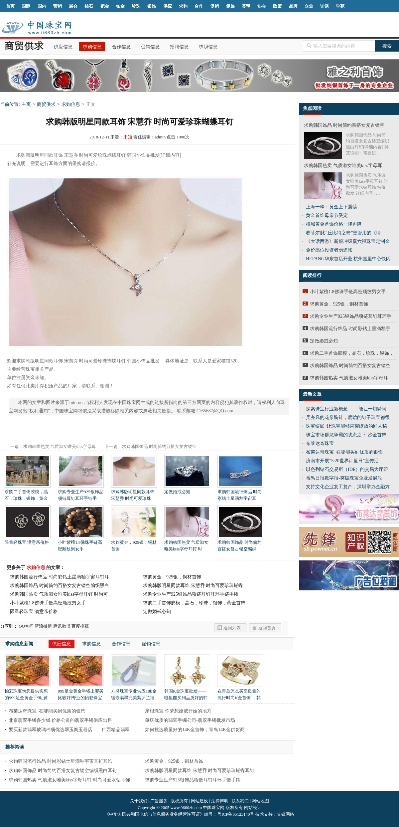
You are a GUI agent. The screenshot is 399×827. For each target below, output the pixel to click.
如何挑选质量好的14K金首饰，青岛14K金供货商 (195, 729)
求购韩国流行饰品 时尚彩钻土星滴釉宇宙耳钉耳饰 (60, 761)
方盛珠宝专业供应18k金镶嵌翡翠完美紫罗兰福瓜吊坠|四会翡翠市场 (134, 695)
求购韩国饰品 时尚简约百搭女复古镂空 (350, 365)
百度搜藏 (80, 626)
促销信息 (150, 46)
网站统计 (252, 807)
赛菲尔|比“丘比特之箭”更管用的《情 (343, 232)
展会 (73, 6)
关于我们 (138, 800)
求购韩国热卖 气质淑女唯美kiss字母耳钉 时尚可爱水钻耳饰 (69, 779)
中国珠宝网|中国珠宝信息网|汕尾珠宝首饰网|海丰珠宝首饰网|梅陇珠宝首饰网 (36, 28)
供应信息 (63, 46)
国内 (42, 6)
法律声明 (219, 800)
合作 (199, 6)
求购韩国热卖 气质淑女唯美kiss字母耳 (349, 377)
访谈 (324, 6)
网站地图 (260, 800)
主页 (26, 104)
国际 (26, 6)
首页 (10, 6)
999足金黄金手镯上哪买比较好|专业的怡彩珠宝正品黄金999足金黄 (81, 695)
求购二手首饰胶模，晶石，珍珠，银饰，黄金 (28, 493)
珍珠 (136, 6)
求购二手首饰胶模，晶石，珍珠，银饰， (352, 353)
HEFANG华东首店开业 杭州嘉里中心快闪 (348, 258)
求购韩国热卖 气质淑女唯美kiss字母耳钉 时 (187, 543)
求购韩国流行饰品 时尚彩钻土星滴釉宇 (350, 328)
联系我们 (240, 800)
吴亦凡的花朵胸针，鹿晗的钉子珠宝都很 (348, 417)
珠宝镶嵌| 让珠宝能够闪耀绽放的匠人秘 (346, 426)
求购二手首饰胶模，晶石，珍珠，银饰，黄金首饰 (194, 602)
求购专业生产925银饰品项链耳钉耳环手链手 (81, 493)
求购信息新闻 (19, 643)
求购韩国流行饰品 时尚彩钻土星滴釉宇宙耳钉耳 (59, 576)
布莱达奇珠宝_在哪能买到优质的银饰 (47, 711)
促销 (214, 6)
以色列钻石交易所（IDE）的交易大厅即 (347, 469)
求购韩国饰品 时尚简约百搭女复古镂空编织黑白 (59, 585)
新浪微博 (43, 626)
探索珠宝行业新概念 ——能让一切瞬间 (346, 408)
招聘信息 (179, 46)
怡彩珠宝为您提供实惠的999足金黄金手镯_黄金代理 (28, 695)
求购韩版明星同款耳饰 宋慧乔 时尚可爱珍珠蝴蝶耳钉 (199, 770)
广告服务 (159, 800)
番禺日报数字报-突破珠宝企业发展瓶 (344, 478)
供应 (167, 6)
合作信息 (121, 46)
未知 (127, 136)
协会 (261, 6)
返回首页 (267, 627)
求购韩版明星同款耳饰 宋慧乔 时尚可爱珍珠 (134, 493)
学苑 (340, 6)
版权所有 (179, 800)
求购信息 (92, 46)
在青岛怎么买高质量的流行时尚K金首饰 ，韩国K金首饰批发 (240, 695)
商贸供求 (46, 104)
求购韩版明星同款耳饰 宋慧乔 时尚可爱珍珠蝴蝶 (193, 585)
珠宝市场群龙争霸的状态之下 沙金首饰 (346, 434)
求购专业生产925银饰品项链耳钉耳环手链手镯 (190, 594)
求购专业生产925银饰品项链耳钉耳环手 (350, 316)
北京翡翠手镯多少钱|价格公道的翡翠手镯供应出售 (60, 720)
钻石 (88, 6)
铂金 (120, 6)
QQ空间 (26, 626)
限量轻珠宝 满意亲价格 (28, 540)
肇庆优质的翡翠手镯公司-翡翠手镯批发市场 (190, 720)
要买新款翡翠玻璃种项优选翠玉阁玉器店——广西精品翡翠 (69, 729)
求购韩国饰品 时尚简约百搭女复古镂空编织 (240, 543)
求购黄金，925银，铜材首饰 (134, 543)
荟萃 (246, 6)
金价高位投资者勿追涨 (329, 250)
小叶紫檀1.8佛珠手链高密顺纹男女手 (81, 543)
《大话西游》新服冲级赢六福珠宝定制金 (348, 241)
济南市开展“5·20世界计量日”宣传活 (342, 460)
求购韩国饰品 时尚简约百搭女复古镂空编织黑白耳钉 (63, 770)
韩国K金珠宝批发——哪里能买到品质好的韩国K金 (187, 695)
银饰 (151, 6)
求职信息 (208, 46)
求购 (183, 6)
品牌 (293, 6)
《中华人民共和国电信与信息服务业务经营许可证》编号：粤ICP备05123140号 (180, 814)
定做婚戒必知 (187, 489)
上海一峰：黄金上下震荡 (331, 206)
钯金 (104, 6)
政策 (277, 6)
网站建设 (199, 800)
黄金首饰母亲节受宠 (327, 215)
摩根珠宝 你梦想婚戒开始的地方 (178, 711)
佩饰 (230, 6)
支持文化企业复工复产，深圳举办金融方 (348, 486)
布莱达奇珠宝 (320, 443)
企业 (309, 6)
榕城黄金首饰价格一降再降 (334, 224)
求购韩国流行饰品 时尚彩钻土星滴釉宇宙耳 (240, 493)
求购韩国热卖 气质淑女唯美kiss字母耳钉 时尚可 (59, 594)
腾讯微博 (61, 626)
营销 (57, 6)
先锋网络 (285, 814)
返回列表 (232, 627)
